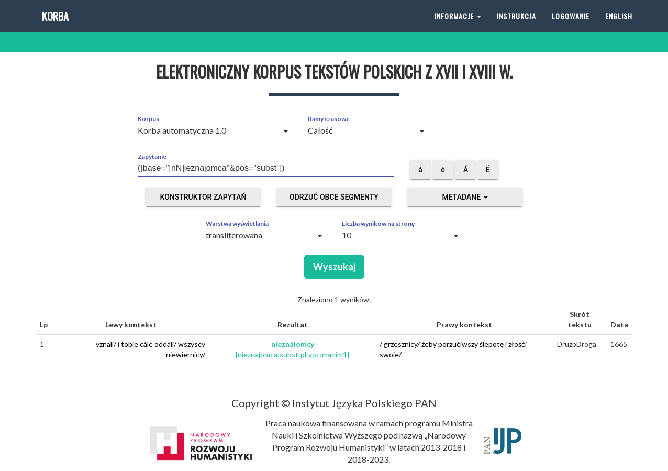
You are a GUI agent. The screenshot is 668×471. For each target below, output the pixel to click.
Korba (54, 26)
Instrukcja (516, 25)
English (618, 25)
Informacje (458, 25)
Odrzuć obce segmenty (334, 197)
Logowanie (570, 25)
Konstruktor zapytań (203, 197)
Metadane (464, 197)
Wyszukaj (334, 266)
